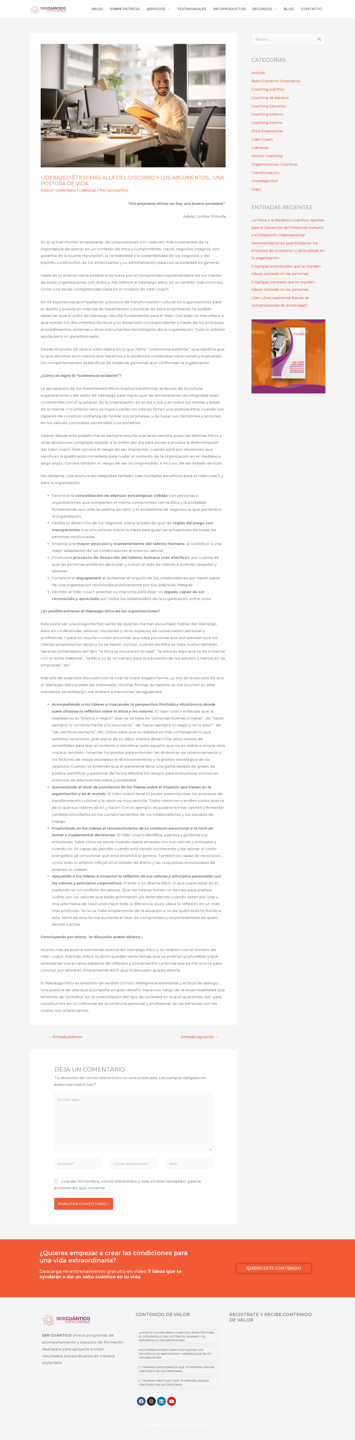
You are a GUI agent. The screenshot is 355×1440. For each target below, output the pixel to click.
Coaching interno (267, 123)
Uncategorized (265, 181)
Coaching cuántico (269, 90)
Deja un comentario (60, 190)
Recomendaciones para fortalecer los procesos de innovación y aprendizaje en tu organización (287, 258)
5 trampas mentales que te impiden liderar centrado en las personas (174, 1388)
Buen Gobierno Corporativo (277, 81)
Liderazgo (91, 190)
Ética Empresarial (268, 131)
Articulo (259, 73)
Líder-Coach (263, 140)
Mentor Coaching (268, 156)
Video (257, 190)
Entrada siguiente (198, 1037)
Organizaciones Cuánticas (276, 165)
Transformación (266, 173)
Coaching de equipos (271, 98)
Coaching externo (268, 115)
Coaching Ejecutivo (269, 106)
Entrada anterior (67, 1037)
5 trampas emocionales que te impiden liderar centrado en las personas (281, 282)
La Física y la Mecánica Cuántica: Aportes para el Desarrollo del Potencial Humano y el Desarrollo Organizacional (176, 1342)
